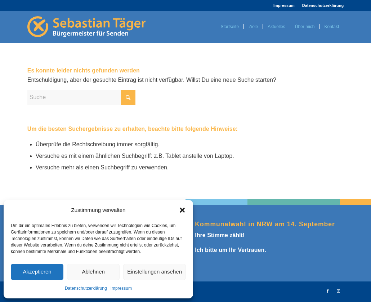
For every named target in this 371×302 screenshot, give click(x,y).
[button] (182, 210)
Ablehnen (93, 271)
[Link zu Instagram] (338, 290)
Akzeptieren (37, 271)
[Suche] (81, 97)
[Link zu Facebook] (327, 290)
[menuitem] (284, 5)
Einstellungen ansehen (154, 271)
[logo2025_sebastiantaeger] (86, 26)
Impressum (121, 288)
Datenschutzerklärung (86, 288)
